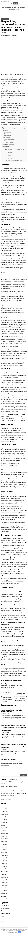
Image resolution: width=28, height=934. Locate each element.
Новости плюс (4, 919)
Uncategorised (5, 18)
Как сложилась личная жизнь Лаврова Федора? (16, 157)
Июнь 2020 (4, 893)
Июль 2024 (4, 819)
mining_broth (6, 35)
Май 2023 (3, 850)
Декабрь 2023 (4, 839)
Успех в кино (8, 135)
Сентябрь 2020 (4, 885)
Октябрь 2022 (4, 860)
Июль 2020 (4, 891)
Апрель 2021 (4, 866)
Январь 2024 (4, 836)
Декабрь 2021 (4, 863)
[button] (23, 128)
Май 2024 (3, 825)
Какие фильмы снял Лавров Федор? (15, 148)
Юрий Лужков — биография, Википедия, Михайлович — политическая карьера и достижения (13, 746)
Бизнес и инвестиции (6, 911)
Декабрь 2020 (4, 877)
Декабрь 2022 (4, 855)
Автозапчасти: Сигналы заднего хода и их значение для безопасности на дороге (13, 794)
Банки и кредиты (5, 908)
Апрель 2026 (4, 806)
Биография (5, 130)
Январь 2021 (4, 874)
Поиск (2, 773)
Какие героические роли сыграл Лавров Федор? (16, 154)
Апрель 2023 (4, 852)
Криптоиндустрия (5, 913)
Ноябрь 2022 (4, 858)
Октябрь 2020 (4, 882)
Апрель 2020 (4, 899)
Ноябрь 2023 (4, 841)
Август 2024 (4, 817)
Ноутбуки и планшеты (6, 922)
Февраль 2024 (4, 833)
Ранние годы (8, 132)
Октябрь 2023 (4, 844)
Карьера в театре (9, 134)
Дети (6, 141)
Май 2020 (3, 896)
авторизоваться (5, 765)
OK (19, 932)
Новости (3, 916)
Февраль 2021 (4, 871)
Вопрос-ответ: (6, 146)
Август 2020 (4, 888)
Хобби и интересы (9, 142)
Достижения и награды (8, 144)
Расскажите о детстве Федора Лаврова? (16, 149)
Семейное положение (10, 139)
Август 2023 (4, 847)
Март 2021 (3, 869)
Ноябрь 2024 (4, 809)
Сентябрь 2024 (4, 814)
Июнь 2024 (4, 822)
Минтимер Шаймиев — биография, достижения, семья (12, 711)
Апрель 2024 (4, 828)
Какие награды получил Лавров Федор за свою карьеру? (16, 151)
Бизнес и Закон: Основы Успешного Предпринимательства (9, 787)
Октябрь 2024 (4, 811)
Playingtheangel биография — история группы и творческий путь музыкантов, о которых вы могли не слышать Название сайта (13, 728)
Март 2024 (3, 830)
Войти (15, 3)
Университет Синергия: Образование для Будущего (13, 791)
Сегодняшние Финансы (14, 7)
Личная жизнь (6, 137)
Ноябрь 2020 (4, 880)
